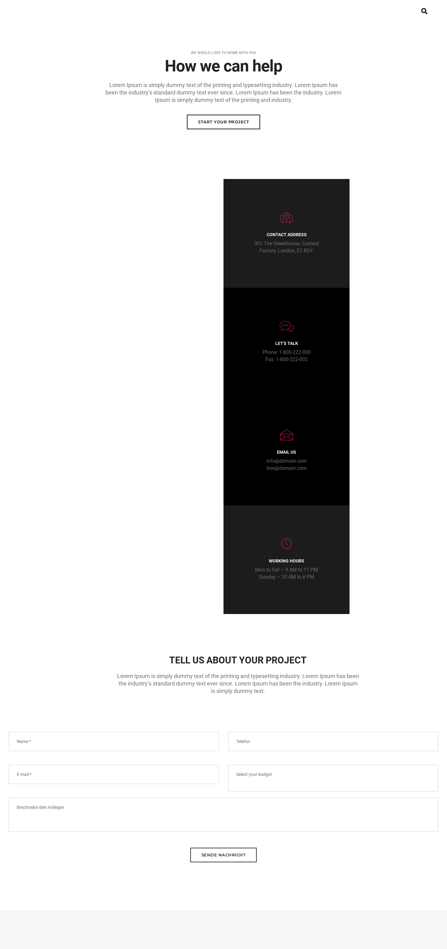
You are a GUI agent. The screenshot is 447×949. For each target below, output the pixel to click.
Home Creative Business (168, 865)
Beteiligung (211, 11)
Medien (289, 11)
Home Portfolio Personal (169, 895)
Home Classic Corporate (168, 857)
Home (120, 11)
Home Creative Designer (168, 872)
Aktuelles (253, 11)
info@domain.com (279, 354)
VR (178, 11)
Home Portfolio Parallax (168, 887)
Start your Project (223, 122)
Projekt (151, 11)
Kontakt (324, 11)
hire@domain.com (280, 361)
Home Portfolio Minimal (168, 880)
